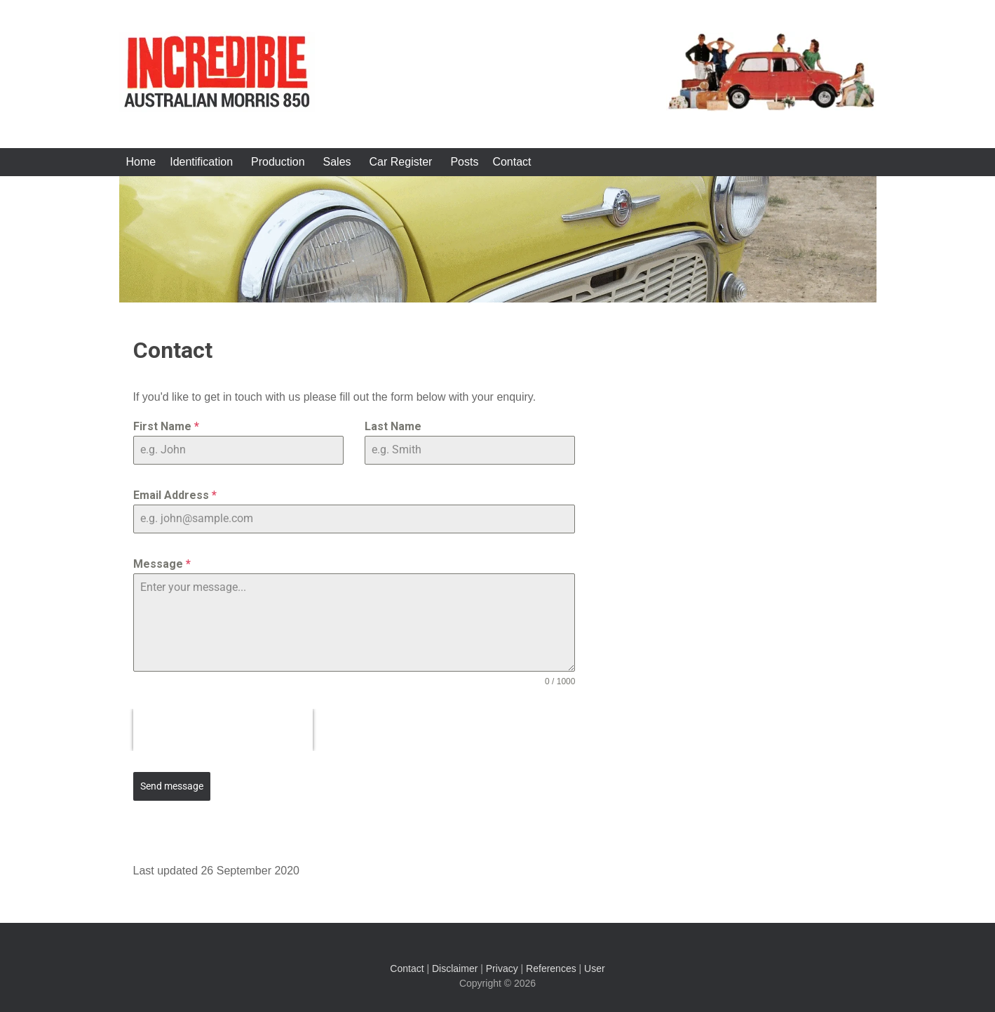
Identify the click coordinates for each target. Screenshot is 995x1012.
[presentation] (223, 730)
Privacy (502, 968)
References (551, 968)
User (594, 968)
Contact (511, 162)
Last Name (393, 426)
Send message (171, 786)
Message (162, 564)
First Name (166, 426)
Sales (337, 162)
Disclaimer (455, 968)
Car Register (401, 162)
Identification (201, 162)
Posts (464, 162)
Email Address (175, 495)
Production (278, 162)
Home (141, 162)
